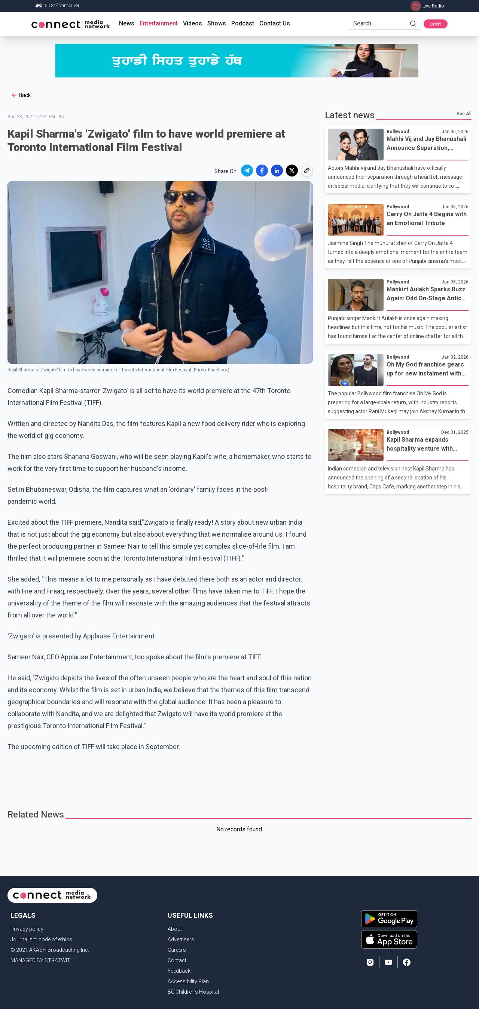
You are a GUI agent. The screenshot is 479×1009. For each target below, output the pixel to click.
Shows (216, 23)
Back (20, 95)
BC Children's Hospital (193, 992)
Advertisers (181, 939)
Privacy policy (26, 929)
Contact (177, 960)
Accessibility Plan (188, 981)
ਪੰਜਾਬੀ (435, 24)
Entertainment (159, 23)
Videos (192, 23)
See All (464, 113)
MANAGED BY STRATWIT (40, 960)
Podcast (242, 23)
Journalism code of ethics (41, 939)
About (175, 929)
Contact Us (274, 23)
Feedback (179, 971)
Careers (177, 950)
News (126, 23)
